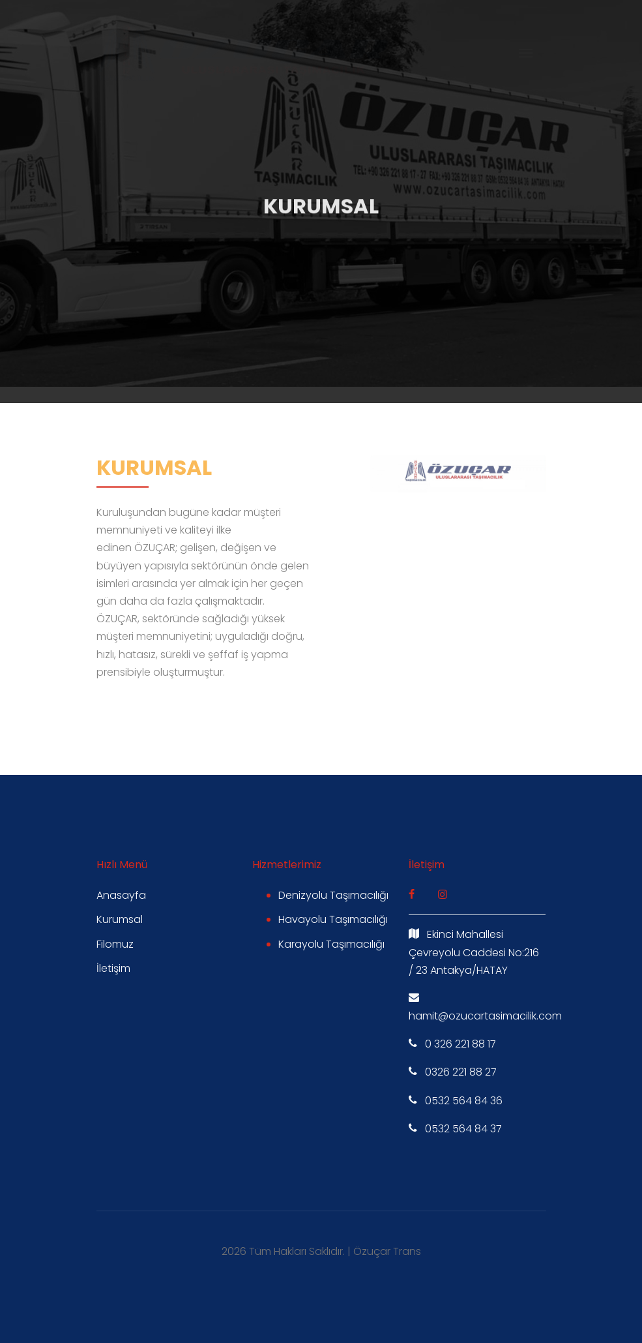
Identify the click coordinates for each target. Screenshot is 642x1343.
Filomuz (115, 944)
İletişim (113, 968)
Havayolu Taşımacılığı (333, 919)
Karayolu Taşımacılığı (331, 944)
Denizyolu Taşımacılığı (333, 895)
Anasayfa (121, 895)
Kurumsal (119, 919)
